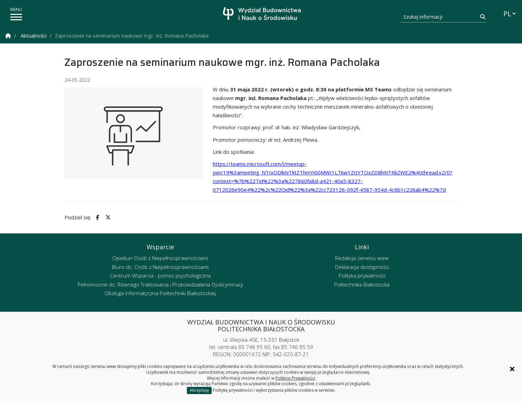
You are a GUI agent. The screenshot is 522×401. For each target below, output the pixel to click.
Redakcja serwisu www (362, 257)
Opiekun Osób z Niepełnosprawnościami (160, 257)
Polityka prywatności (362, 275)
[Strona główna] (262, 14)
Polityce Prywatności (295, 378)
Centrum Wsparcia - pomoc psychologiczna (160, 275)
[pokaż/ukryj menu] (16, 17)
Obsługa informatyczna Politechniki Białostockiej (160, 293)
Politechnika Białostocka (362, 284)
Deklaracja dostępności (362, 266)
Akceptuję (199, 390)
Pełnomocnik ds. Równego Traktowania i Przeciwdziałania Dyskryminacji (160, 284)
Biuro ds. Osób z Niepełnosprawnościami (160, 266)
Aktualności (34, 35)
